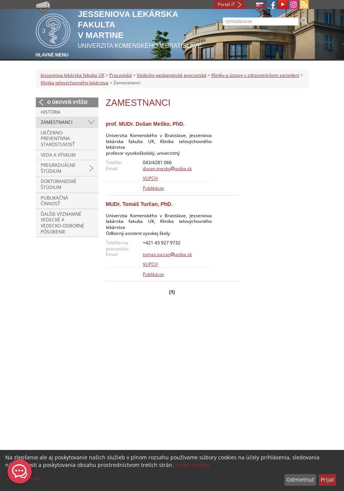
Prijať (327, 479)
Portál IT (226, 4)
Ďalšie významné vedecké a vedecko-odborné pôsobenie (62, 223)
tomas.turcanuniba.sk (167, 254)
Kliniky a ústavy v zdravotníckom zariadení (255, 75)
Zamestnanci (56, 122)
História (51, 112)
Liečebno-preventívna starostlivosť (58, 139)
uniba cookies (192, 464)
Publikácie (153, 188)
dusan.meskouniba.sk (167, 168)
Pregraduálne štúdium (58, 168)
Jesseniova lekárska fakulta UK (72, 75)
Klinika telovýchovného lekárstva (75, 82)
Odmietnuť (300, 479)
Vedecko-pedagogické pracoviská (171, 75)
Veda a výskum (58, 155)
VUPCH (150, 178)
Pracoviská (120, 75)
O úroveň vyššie (67, 102)
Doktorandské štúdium (58, 184)
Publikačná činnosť (54, 201)
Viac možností (22, 478)
